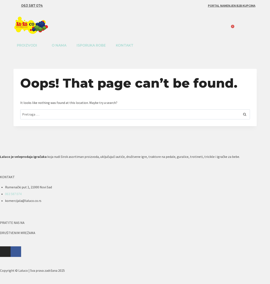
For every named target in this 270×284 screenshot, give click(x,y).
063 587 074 (32, 6)
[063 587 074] (17, 6)
